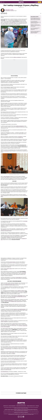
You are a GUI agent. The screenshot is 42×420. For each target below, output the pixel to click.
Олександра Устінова (9, 9)
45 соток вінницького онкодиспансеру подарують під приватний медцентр (36, 22)
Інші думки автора (34, 16)
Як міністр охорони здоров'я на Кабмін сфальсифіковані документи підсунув (35, 32)
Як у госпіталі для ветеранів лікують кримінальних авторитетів (35, 29)
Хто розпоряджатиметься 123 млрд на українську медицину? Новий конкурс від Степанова (35, 19)
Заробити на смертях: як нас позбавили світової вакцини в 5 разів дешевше (36, 25)
